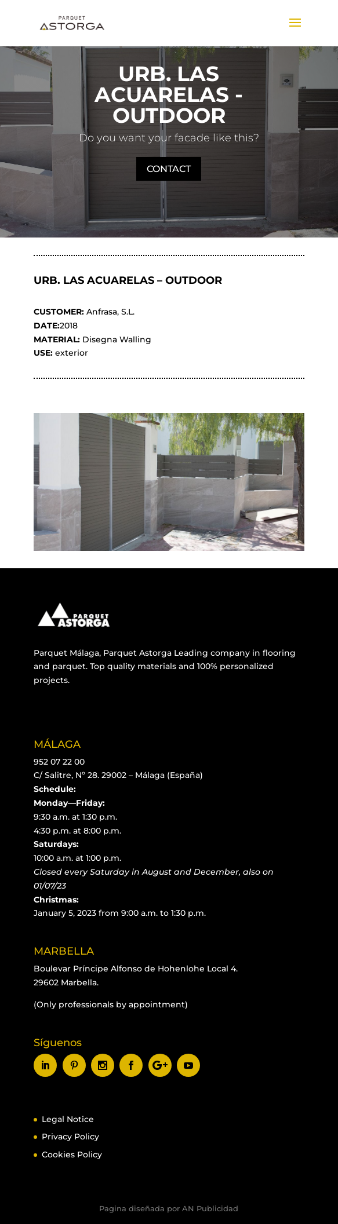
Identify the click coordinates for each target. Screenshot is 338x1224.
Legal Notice (68, 1119)
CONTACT (169, 168)
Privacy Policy (70, 1136)
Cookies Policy (72, 1154)
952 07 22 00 (59, 762)
